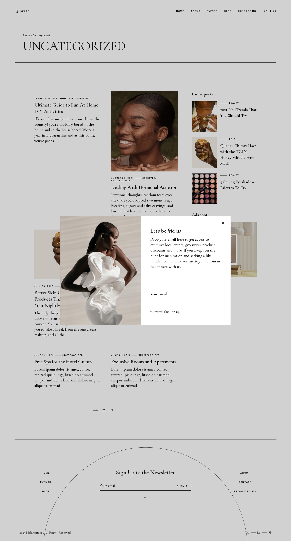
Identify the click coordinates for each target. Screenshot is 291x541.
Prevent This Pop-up (166, 311)
